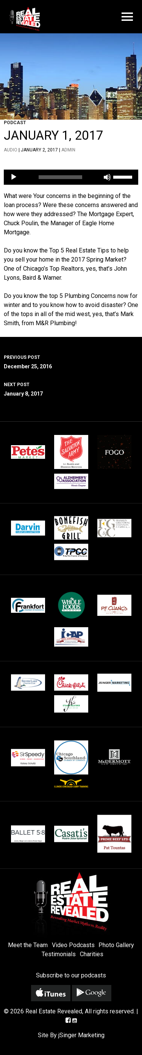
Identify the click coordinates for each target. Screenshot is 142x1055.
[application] (71, 177)
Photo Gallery (116, 945)
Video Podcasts (73, 945)
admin (68, 150)
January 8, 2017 (71, 388)
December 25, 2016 (71, 361)
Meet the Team (28, 945)
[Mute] (107, 177)
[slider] (61, 177)
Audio (10, 150)
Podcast (15, 122)
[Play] (13, 177)
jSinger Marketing (81, 1035)
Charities (91, 954)
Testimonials (59, 954)
